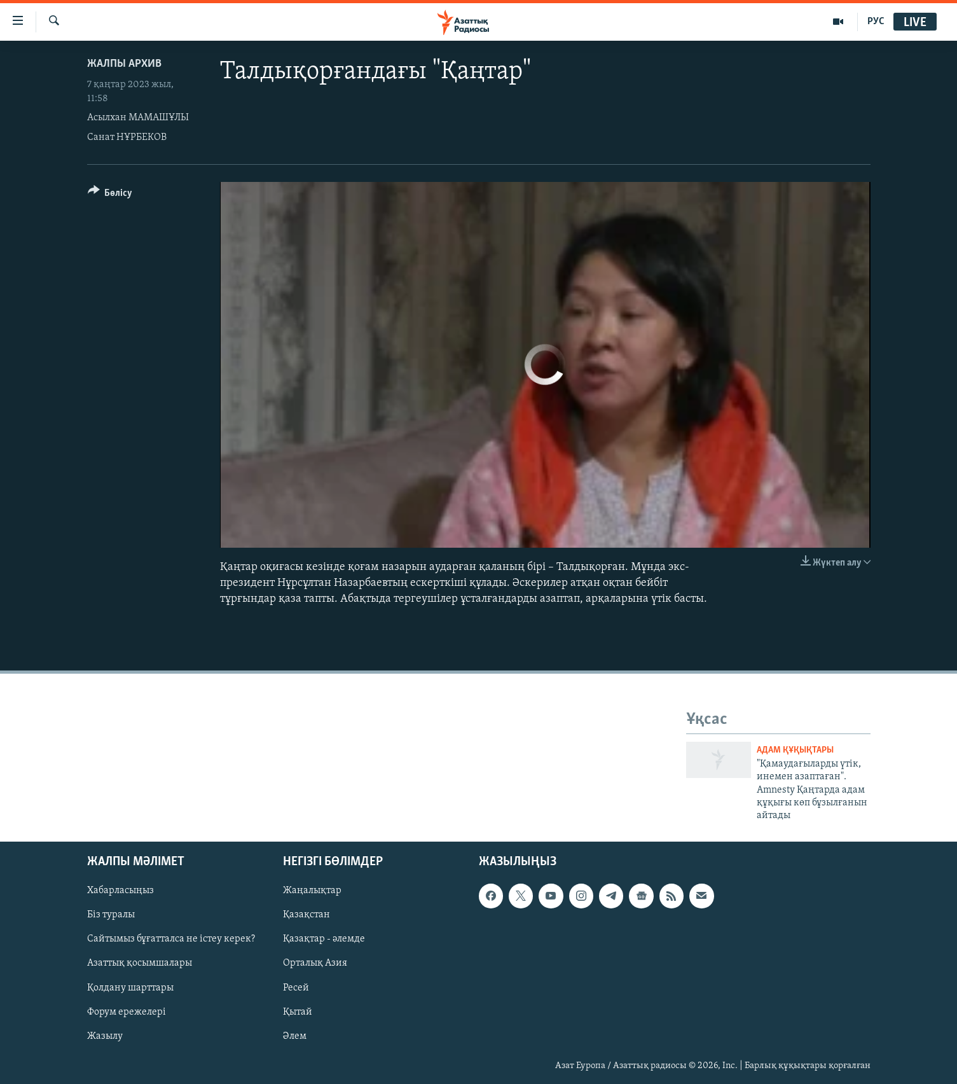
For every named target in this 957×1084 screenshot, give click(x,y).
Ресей (296, 987)
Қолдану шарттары (130, 987)
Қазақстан (306, 915)
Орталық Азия (315, 963)
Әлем (294, 1036)
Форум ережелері (126, 1011)
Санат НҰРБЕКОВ (127, 137)
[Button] (110, 195)
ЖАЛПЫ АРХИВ (124, 64)
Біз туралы (111, 915)
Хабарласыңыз (120, 891)
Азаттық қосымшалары (139, 963)
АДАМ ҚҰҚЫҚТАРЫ (795, 750)
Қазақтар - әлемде (324, 939)
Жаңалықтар (312, 891)
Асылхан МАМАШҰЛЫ (138, 118)
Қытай (297, 1011)
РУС (876, 22)
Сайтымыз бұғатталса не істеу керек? (171, 939)
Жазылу (105, 1036)
